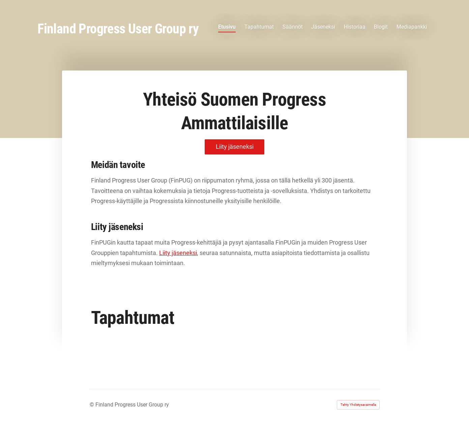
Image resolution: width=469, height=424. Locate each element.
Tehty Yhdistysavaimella (358, 404)
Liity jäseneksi (178, 252)
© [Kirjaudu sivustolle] (92, 404)
